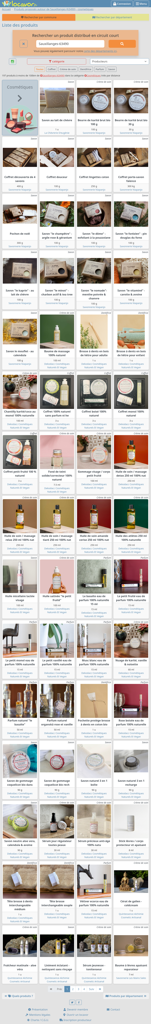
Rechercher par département (112, 17)
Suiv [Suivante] (91, 989)
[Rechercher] (122, 44)
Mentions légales (37, 1015)
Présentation (38, 1009)
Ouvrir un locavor (75, 1015)
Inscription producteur (76, 1020)
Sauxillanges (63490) (52, 75)
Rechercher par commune (38, 17)
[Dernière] (99, 989)
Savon (111, 69)
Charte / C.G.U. (38, 1020)
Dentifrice (85, 69)
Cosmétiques (92, 75)
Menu (141, 4)
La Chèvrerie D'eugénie (57, 132)
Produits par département (126, 996)
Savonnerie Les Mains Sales (131, 978)
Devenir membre (75, 1009)
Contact (113, 1009)
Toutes (39, 69)
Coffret (52, 69)
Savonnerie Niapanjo (94, 132)
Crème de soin (68, 69)
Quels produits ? (18, 996)
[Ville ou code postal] (70, 44)
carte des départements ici (100, 51)
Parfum (100, 69)
